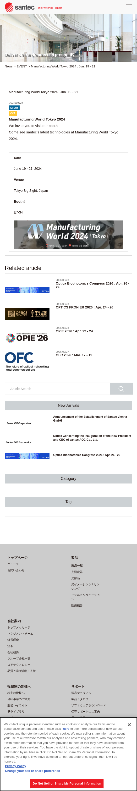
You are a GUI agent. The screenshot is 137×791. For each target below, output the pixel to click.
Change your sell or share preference (32, 771)
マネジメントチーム (20, 633)
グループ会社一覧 (18, 658)
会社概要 (13, 652)
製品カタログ (79, 699)
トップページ (17, 558)
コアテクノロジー (18, 664)
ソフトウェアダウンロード (88, 705)
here (66, 729)
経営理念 (13, 640)
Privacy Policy (15, 766)
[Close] (129, 725)
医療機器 (77, 605)
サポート (78, 686)
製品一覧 (77, 565)
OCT (12, 113)
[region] (68, 754)
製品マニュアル (81, 693)
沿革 (10, 646)
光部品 (75, 578)
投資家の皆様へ (19, 686)
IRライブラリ (16, 711)
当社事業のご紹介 (18, 699)
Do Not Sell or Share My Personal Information (67, 783)
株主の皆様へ (16, 693)
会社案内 (14, 621)
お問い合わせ (16, 570)
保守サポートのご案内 (85, 711)
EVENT (14, 107)
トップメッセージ (18, 627)
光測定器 (77, 572)
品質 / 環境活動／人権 (21, 671)
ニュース (13, 564)
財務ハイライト (17, 705)
